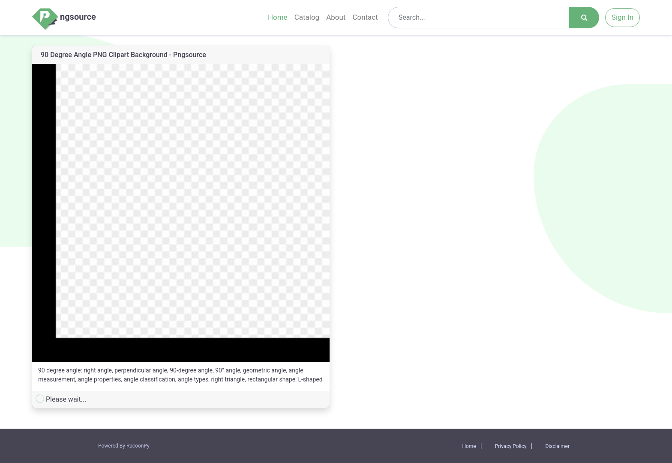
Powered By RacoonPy (124, 446)
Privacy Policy (511, 446)
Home (278, 17)
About (335, 17)
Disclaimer (557, 446)
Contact (365, 17)
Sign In (622, 17)
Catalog (307, 17)
